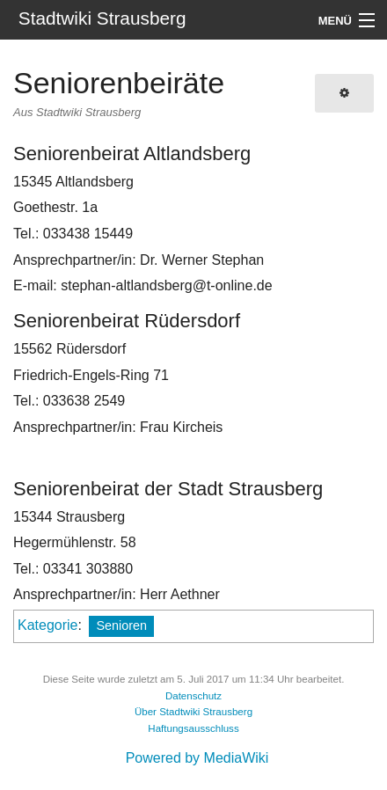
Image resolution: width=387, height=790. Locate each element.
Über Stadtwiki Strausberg (193, 711)
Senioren (121, 625)
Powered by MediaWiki (197, 757)
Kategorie (48, 625)
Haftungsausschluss (193, 728)
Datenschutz (193, 696)
